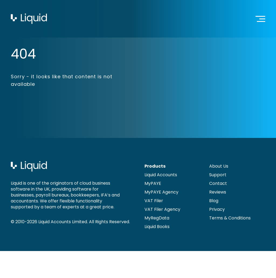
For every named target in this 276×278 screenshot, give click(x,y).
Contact (218, 183)
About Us (218, 166)
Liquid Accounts (160, 175)
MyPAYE (152, 183)
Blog (213, 201)
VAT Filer (153, 201)
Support (217, 175)
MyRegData (156, 218)
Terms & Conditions (230, 218)
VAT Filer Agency (162, 209)
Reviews (217, 192)
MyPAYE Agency (161, 192)
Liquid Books (157, 226)
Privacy (217, 209)
